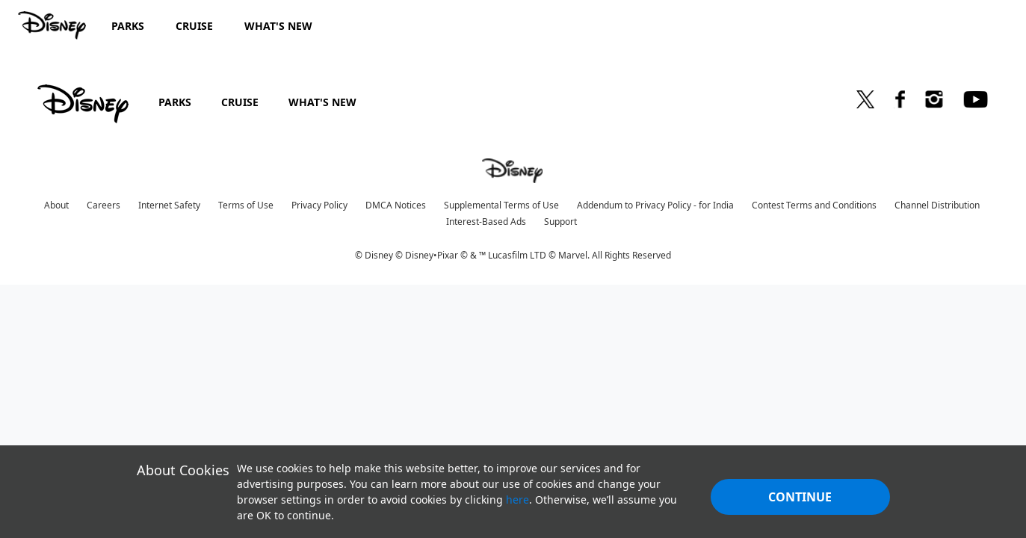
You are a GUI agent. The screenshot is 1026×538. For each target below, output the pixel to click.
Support (560, 221)
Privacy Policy (319, 205)
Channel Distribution (937, 205)
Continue (800, 497)
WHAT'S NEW (322, 102)
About (56, 205)
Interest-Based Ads (486, 221)
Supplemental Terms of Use (501, 205)
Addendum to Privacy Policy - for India (655, 205)
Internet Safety (169, 205)
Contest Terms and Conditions (814, 205)
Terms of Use (246, 205)
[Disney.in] (53, 25)
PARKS (174, 102)
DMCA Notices (395, 205)
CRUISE (240, 102)
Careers (103, 205)
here (517, 499)
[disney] (83, 103)
